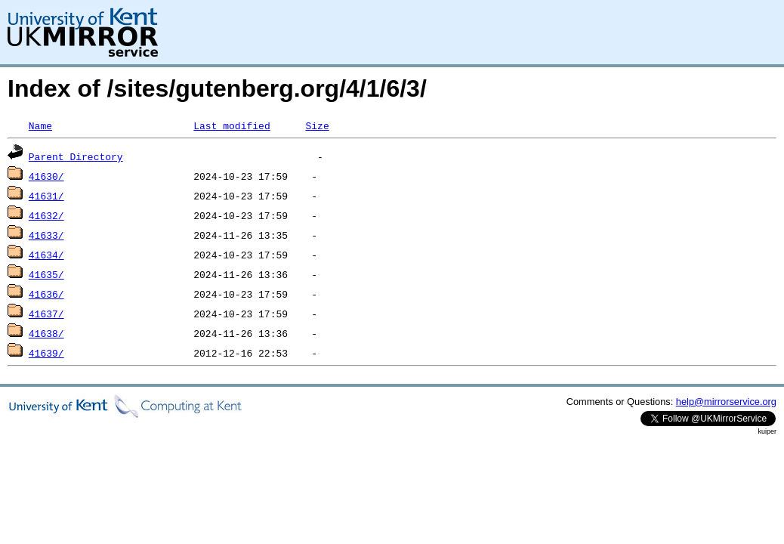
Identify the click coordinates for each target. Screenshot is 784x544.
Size (317, 125)
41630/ (46, 176)
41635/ (46, 274)
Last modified (231, 125)
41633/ (46, 235)
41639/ (46, 353)
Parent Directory (76, 156)
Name (40, 125)
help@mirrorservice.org (726, 401)
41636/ (46, 294)
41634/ (46, 254)
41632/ (46, 215)
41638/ (46, 333)
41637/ (46, 313)
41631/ (46, 195)
